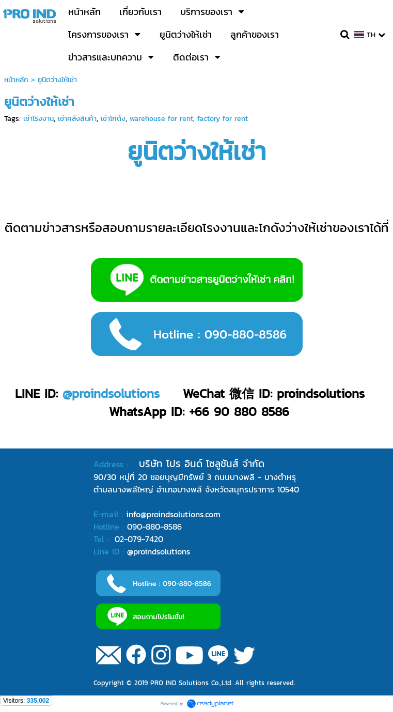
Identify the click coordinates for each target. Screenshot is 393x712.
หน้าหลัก (16, 79)
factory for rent (222, 118)
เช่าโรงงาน (38, 118)
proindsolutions (116, 393)
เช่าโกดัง (113, 118)
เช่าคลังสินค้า (77, 118)
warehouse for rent (161, 118)
